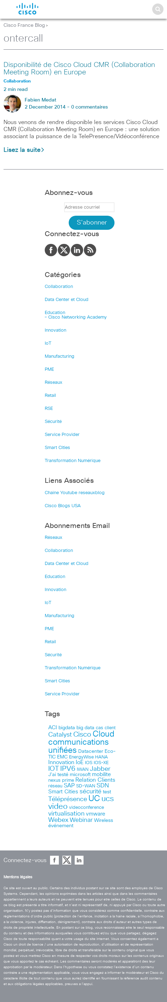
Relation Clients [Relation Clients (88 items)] (95, 780)
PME (49, 369)
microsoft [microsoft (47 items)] (80, 774)
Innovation (55, 330)
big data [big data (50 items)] (85, 727)
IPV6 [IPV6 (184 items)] (67, 768)
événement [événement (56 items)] (60, 825)
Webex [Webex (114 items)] (58, 820)
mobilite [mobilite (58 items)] (101, 774)
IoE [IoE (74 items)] (80, 762)
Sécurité (53, 421)
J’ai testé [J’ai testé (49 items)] (58, 774)
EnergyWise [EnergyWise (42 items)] (81, 757)
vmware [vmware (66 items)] (95, 814)
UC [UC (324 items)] (94, 799)
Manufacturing (59, 356)
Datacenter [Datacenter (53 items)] (90, 751)
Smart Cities (57, 447)
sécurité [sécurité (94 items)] (90, 792)
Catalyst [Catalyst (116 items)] (60, 735)
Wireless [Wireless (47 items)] (103, 820)
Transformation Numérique (72, 461)
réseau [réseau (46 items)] (55, 785)
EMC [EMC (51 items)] (62, 757)
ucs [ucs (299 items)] (107, 799)
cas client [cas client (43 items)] (106, 728)
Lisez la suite (24, 150)
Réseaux (53, 382)
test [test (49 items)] (107, 791)
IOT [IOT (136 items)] (53, 769)
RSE (49, 408)
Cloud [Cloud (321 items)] (104, 734)
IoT (48, 343)
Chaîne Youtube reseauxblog (75, 493)
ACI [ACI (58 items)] (52, 727)
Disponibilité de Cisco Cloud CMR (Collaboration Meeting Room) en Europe (79, 68)
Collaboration (59, 286)
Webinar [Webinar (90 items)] (81, 820)
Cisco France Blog (24, 25)
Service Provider (62, 434)
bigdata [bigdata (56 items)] (66, 727)
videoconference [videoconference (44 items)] (86, 807)
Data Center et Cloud (66, 299)
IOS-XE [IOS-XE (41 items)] (101, 763)
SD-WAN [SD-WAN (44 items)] (85, 786)
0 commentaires (89, 107)
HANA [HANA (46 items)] (101, 757)
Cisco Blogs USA (63, 506)
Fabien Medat (40, 100)
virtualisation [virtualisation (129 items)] (66, 814)
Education (55, 313)
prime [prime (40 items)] (68, 780)
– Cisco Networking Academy (76, 317)
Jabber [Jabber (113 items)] (100, 769)
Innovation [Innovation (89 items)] (61, 762)
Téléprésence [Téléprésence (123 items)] (67, 799)
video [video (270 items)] (58, 807)
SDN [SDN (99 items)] (103, 786)
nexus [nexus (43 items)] (54, 780)
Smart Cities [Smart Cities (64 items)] (63, 791)
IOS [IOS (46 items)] (88, 762)
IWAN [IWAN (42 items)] (82, 769)
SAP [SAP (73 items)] (69, 785)
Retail (50, 395)
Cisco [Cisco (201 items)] (82, 734)
